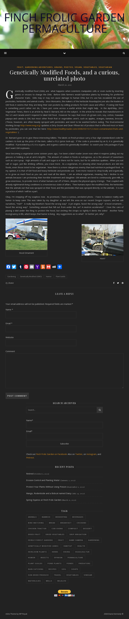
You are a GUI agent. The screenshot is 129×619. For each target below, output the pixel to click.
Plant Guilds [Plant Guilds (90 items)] (35, 563)
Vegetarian (105, 67)
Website (10, 337)
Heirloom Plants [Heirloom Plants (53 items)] (37, 552)
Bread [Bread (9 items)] (52, 523)
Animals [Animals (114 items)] (32, 517)
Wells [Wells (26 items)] (49, 581)
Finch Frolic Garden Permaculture (64, 23)
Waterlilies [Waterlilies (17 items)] (34, 581)
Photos (68, 67)
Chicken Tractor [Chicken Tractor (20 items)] (37, 528)
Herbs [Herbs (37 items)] (55, 552)
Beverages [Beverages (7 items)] (77, 517)
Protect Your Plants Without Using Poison (46, 486)
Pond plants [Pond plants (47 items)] (55, 563)
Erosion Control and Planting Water (43, 480)
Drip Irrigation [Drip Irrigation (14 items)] (78, 534)
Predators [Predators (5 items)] (84, 563)
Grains (58, 67)
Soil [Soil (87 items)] (64, 569)
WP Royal (23, 614)
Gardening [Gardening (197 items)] (93, 540)
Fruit (20, 67)
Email (9, 323)
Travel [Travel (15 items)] (57, 575)
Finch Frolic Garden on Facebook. (51, 454)
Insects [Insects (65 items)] (45, 557)
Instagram (91, 454)
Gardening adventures (39, 67)
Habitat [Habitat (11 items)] (68, 546)
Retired (29, 473)
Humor (49, 276)
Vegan (78, 67)
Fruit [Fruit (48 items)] (61, 540)
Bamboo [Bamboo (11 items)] (46, 517)
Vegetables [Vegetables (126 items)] (72, 575)
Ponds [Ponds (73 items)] (70, 563)
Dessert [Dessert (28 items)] (87, 528)
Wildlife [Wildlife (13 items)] (61, 581)
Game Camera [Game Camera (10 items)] (76, 540)
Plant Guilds (60, 276)
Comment (10, 351)
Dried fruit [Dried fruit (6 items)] (34, 534)
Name (9, 309)
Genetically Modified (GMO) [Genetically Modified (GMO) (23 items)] (43, 546)
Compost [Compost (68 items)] (73, 528)
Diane (11, 283)
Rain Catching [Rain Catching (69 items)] (35, 569)
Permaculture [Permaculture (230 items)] (75, 557)
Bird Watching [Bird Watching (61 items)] (36, 523)
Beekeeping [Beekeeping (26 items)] (61, 517)
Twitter (78, 454)
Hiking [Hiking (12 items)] (66, 552)
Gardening (11, 276)
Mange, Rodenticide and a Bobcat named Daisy (48, 493)
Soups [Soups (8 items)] (74, 569)
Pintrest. (30, 457)
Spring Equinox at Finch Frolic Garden (43, 499)
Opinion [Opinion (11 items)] (58, 557)
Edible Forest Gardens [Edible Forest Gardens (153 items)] (40, 540)
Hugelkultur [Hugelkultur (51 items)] (82, 552)
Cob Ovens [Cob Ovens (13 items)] (57, 528)
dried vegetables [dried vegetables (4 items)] (55, 534)
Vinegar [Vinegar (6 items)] (88, 575)
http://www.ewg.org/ (30, 125)
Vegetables (90, 67)
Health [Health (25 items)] (81, 546)
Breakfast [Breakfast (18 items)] (66, 523)
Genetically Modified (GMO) (31, 276)
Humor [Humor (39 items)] (31, 557)
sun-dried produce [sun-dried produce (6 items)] (38, 575)
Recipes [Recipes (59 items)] (53, 569)
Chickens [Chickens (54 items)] (81, 523)
